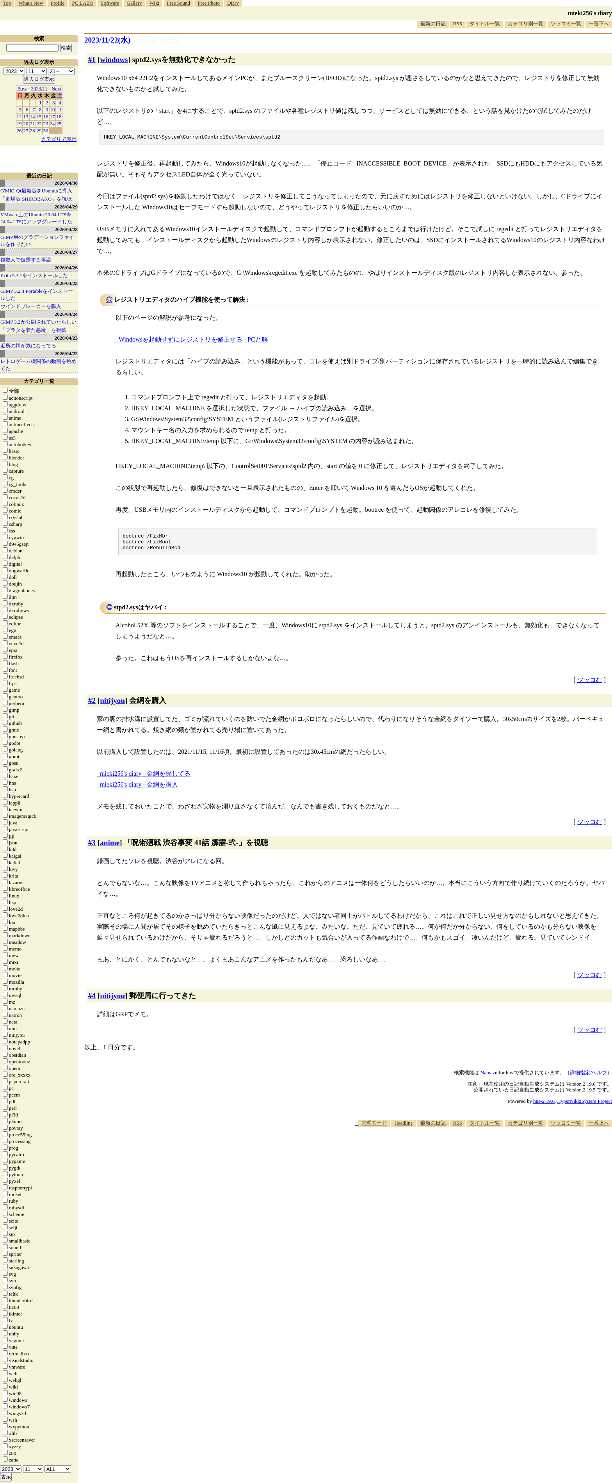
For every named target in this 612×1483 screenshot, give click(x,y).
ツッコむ (589, 684)
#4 (92, 1000)
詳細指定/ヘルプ (588, 1077)
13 (25, 116)
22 (39, 123)
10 (52, 109)
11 (59, 109)
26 (19, 131)
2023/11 (39, 88)
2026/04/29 (66, 207)
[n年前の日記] (155, 40)
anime (109, 847)
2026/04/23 (66, 338)
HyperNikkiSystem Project (584, 1106)
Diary (233, 3)
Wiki (154, 3)
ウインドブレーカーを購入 (30, 306)
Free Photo (208, 3)
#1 (92, 59)
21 (32, 123)
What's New (30, 3)
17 (52, 116)
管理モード (374, 1127)
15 (39, 116)
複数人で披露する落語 (25, 260)
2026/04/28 (66, 229)
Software (110, 3)
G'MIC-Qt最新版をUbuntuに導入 (36, 191)
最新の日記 (433, 24)
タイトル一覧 (485, 24)
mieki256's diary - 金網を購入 (139, 789)
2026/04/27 (66, 252)
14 (32, 116)
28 (32, 131)
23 (45, 123)
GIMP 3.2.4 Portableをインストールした (36, 294)
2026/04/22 (66, 353)
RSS (457, 24)
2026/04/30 (66, 183)
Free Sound (178, 3)
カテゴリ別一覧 (525, 24)
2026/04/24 (66, 314)
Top (7, 3)
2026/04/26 (66, 268)
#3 (92, 847)
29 (39, 131)
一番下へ (599, 24)
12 (19, 116)
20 (25, 123)
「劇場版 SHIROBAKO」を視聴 (36, 199)
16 (45, 116)
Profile (57, 3)
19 (19, 123)
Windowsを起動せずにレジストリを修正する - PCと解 (193, 340)
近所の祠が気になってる (28, 346)
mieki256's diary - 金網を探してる (145, 778)
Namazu (488, 1077)
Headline (403, 1127)
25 (59, 123)
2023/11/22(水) (107, 40)
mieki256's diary (590, 13)
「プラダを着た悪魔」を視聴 (33, 330)
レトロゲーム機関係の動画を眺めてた (38, 364)
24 (52, 123)
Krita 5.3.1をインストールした (34, 275)
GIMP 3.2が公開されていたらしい (38, 322)
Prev (22, 88)
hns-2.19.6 (544, 1106)
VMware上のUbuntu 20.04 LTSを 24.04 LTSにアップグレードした (36, 218)
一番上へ (599, 1127)
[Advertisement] (470, 1155)
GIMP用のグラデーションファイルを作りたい (37, 240)
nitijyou (112, 705)
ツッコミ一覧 (566, 24)
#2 (92, 705)
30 (45, 131)
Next (56, 88)
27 (25, 131)
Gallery (134, 3)
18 (59, 116)
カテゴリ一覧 (39, 381)
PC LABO (83, 3)
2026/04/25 (66, 283)
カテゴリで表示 (58, 139)
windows (114, 59)
